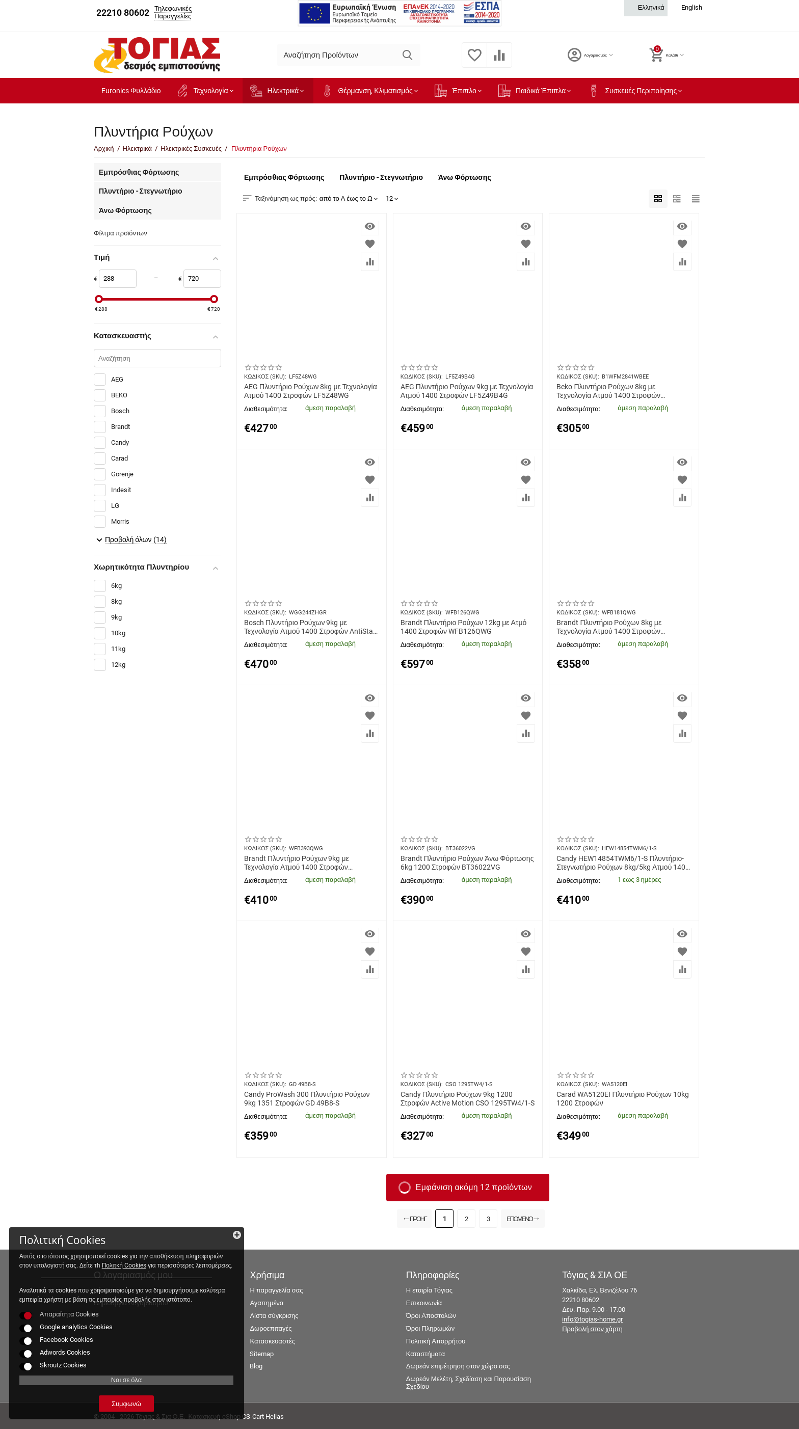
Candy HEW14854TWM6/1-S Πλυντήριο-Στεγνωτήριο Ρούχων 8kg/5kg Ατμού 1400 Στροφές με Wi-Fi (622, 862)
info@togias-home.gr (592, 1319)
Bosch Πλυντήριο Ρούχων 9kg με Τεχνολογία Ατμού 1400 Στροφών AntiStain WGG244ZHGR (311, 626)
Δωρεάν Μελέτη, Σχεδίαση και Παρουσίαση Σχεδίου (468, 1382)
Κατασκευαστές (272, 1341)
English (686, 8)
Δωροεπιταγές (270, 1328)
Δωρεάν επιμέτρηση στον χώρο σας (458, 1366)
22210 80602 (122, 13)
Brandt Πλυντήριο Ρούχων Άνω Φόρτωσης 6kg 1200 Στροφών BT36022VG (467, 862)
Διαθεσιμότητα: (266, 409)
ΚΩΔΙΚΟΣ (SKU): (265, 376)
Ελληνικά (645, 8)
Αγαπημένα (266, 1303)
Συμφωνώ (79, 1397)
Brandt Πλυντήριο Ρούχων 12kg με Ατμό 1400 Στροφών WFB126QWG (464, 626)
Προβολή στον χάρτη (592, 1329)
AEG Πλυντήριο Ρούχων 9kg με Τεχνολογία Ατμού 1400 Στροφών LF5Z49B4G (467, 391)
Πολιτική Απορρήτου (436, 1341)
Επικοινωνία (424, 1303)
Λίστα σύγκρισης (274, 1315)
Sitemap (262, 1354)
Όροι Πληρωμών (430, 1328)
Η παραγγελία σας (276, 1290)
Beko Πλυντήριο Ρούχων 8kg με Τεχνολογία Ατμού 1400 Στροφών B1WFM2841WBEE (608, 391)
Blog (256, 1366)
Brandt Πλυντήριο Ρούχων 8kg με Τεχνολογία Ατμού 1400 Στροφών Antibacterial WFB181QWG (608, 626)
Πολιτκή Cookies (70, 1222)
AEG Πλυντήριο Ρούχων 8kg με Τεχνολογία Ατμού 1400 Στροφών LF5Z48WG (310, 391)
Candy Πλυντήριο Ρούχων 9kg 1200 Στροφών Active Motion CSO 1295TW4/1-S (468, 1098)
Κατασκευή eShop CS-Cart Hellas (235, 1416)
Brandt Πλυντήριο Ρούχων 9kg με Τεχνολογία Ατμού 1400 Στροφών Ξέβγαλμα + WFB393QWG (296, 862)
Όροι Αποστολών (431, 1315)
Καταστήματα (425, 1354)
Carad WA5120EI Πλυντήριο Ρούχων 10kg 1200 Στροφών (622, 1098)
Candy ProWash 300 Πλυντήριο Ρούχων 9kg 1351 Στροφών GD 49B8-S (307, 1098)
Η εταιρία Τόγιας (429, 1290)
